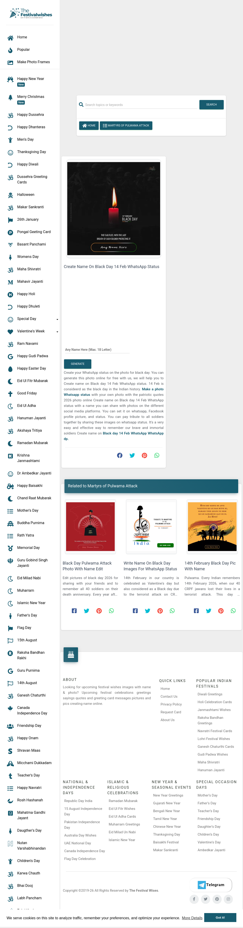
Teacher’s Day (208, 811)
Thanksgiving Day (166, 834)
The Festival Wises (143, 890)
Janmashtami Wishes (214, 710)
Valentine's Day (209, 842)
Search (211, 104)
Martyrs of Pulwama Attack (126, 126)
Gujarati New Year (167, 803)
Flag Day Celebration (80, 859)
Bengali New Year (166, 811)
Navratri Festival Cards (215, 731)
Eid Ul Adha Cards (122, 816)
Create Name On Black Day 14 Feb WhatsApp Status (111, 266)
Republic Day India (78, 801)
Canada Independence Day (84, 851)
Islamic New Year (122, 840)
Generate (77, 363)
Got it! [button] (220, 917)
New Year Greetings (168, 795)
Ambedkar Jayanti (211, 850)
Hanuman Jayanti (211, 770)
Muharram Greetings (124, 824)
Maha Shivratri (209, 762)
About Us (168, 720)
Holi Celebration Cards (215, 702)
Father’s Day (207, 803)
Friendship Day (209, 819)
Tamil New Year (165, 819)
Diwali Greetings (210, 694)
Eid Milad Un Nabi (122, 832)
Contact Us (169, 696)
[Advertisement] (151, 45)
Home (88, 126)
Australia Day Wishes (80, 835)
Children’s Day (208, 834)
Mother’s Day (208, 795)
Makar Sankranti (165, 850)
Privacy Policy (171, 704)
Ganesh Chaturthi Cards (216, 747)
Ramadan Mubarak (123, 801)
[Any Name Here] (97, 349)
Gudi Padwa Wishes (213, 754)
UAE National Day (77, 843)
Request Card (171, 712)
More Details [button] (192, 918)
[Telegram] (211, 885)
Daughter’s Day (209, 827)
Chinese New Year (167, 827)
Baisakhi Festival (166, 842)
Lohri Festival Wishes (214, 739)
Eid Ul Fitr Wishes (122, 809)
